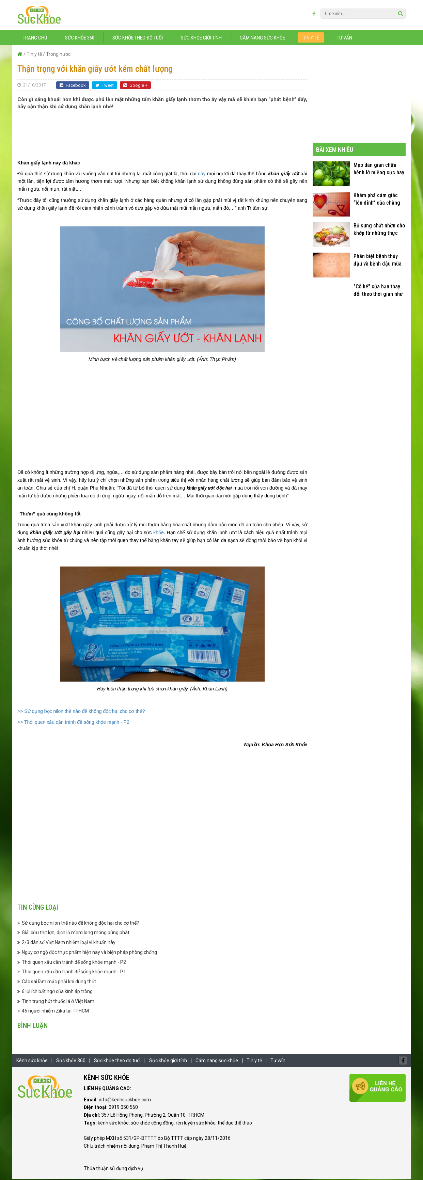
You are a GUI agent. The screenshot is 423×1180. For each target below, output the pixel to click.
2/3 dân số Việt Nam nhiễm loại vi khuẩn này (68, 943)
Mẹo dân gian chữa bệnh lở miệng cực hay (379, 169)
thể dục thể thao (235, 1123)
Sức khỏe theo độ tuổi (137, 38)
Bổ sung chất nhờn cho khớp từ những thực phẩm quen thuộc (379, 230)
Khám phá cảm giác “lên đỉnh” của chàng (377, 200)
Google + (135, 86)
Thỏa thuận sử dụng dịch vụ (113, 1169)
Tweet (104, 86)
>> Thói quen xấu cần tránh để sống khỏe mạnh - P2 (73, 723)
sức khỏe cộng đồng (152, 1123)
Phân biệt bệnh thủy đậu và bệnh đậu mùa (378, 261)
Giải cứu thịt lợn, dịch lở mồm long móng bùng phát (75, 933)
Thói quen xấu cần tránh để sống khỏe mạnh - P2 (74, 963)
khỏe (158, 533)
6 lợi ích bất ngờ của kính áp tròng (57, 992)
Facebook (73, 86)
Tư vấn (344, 38)
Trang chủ (35, 38)
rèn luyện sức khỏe (196, 1123)
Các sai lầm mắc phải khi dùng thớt (59, 982)
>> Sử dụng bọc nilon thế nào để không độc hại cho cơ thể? (81, 712)
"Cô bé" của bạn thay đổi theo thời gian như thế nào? (378, 291)
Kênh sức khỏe (32, 1061)
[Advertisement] (162, 131)
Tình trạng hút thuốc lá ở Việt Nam (58, 1002)
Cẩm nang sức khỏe (262, 38)
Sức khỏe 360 (79, 38)
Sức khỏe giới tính (201, 38)
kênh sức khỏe (113, 1123)
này (202, 174)
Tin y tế (311, 38)
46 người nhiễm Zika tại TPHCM (55, 1012)
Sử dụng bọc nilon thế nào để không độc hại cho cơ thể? (80, 923)
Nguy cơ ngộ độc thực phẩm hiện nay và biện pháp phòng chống (89, 953)
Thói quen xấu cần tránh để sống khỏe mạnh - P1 (74, 972)
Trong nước (58, 55)
